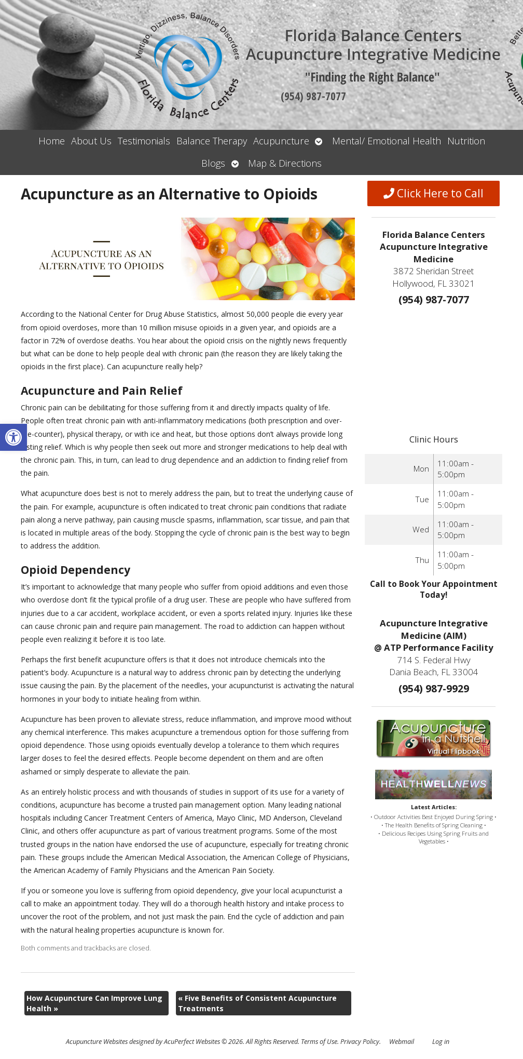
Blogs (213, 163)
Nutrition (466, 141)
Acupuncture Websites (97, 1041)
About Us (91, 141)
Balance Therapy (211, 141)
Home (51, 141)
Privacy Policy (359, 1041)
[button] (13, 437)
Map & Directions (285, 163)
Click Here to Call (433, 193)
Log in (440, 1041)
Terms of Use (319, 1041)
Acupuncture (281, 141)
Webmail (401, 1041)
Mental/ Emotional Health (386, 141)
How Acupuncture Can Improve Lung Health (94, 1003)
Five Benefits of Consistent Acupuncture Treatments (257, 1003)
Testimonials (144, 141)
